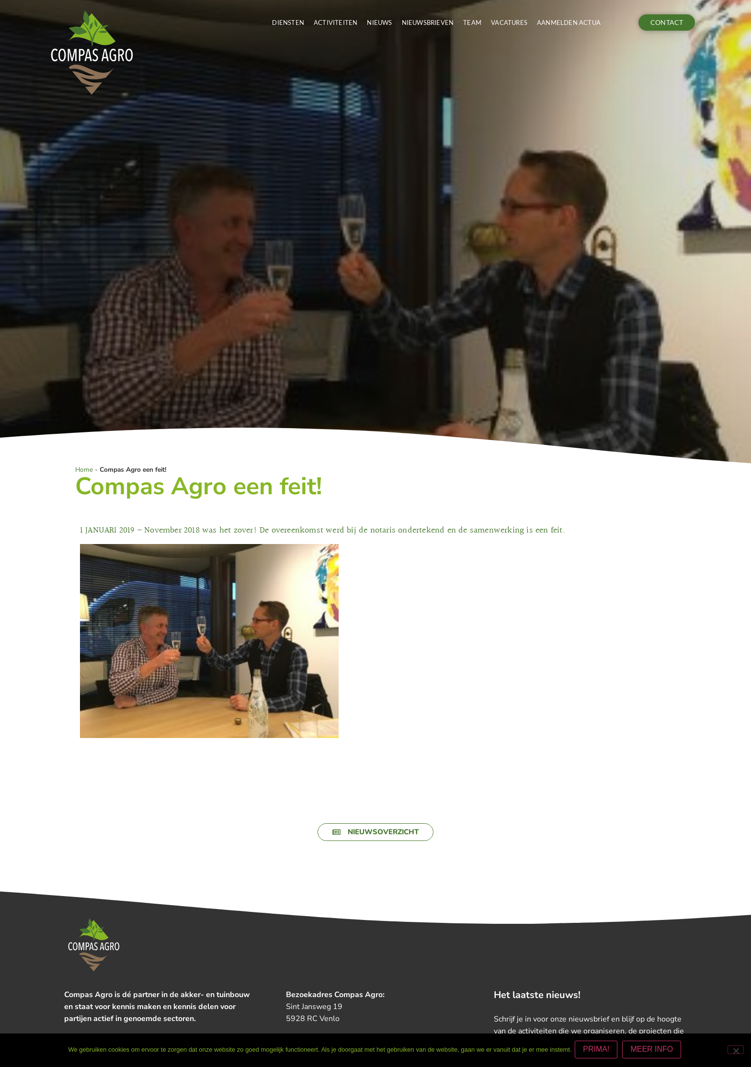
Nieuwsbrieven (428, 22)
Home (84, 469)
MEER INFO (653, 1051)
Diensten (288, 22)
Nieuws (379, 22)
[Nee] (736, 1050)
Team (472, 22)
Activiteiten (335, 22)
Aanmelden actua (569, 22)
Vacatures (509, 22)
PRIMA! (598, 1051)
